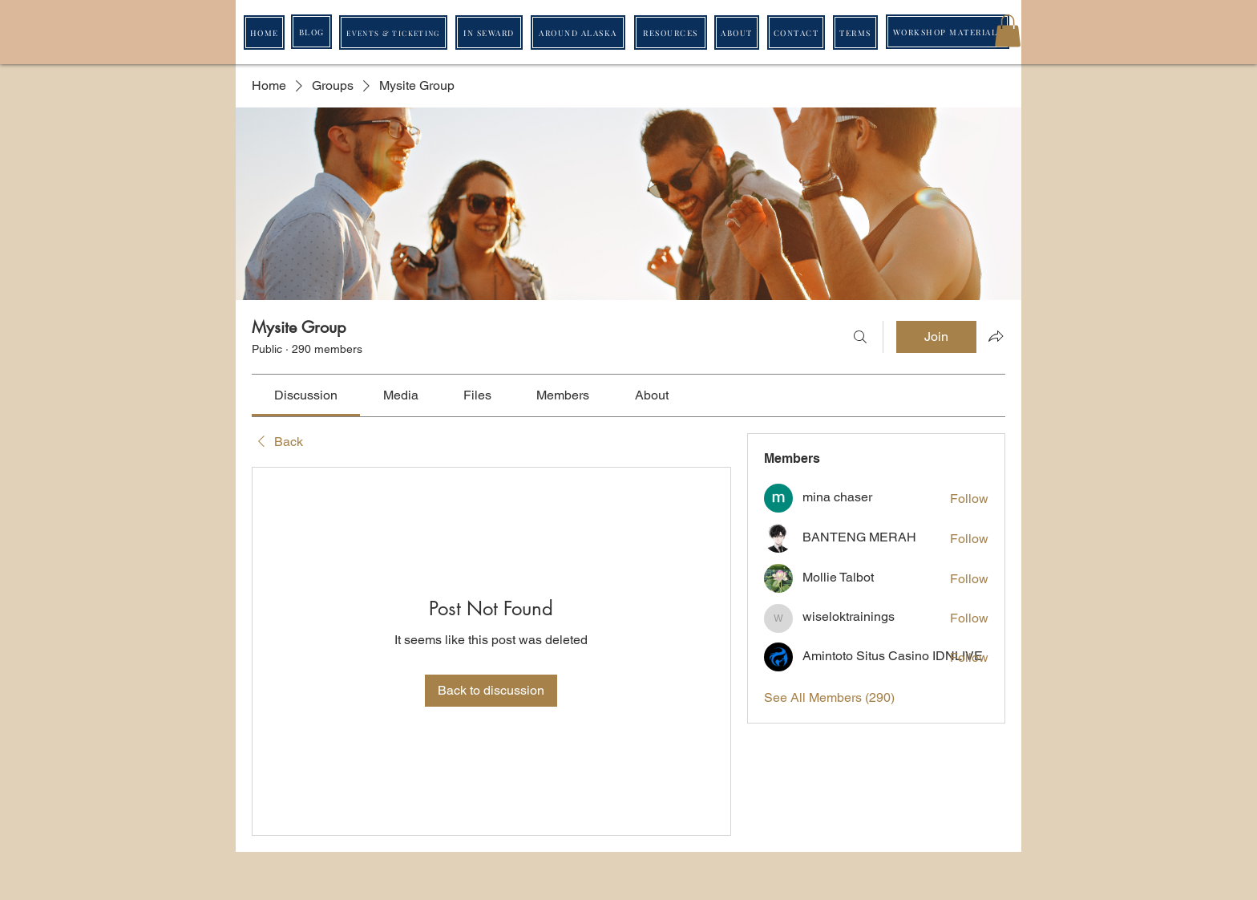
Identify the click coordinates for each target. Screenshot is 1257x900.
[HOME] (264, 32)
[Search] (860, 337)
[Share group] (995, 336)
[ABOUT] (736, 32)
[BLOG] (311, 32)
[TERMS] (855, 32)
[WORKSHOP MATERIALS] (947, 32)
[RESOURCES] (670, 32)
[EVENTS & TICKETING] (393, 32)
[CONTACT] (796, 32)
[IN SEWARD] (489, 32)
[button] (1007, 30)
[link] (305, 395)
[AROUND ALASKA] (578, 32)
